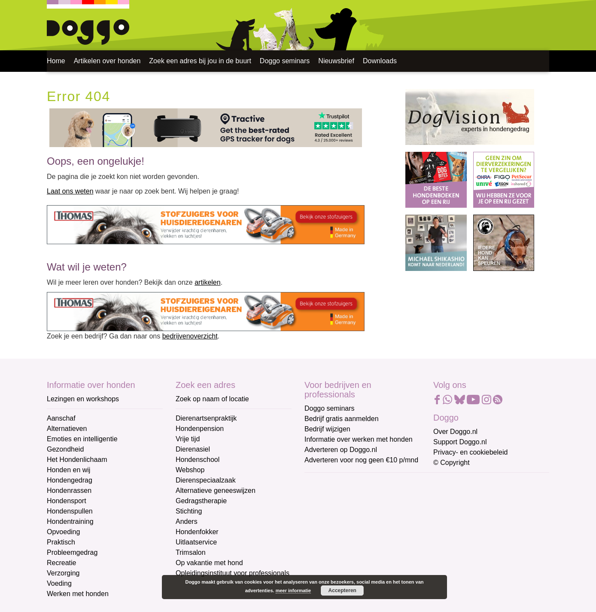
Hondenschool (197, 459)
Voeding (59, 583)
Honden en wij (68, 470)
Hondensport (66, 500)
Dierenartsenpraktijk (206, 418)
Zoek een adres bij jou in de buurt (200, 61)
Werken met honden (78, 593)
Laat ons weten (70, 191)
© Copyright (451, 462)
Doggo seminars (285, 61)
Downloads (380, 61)
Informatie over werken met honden (358, 439)
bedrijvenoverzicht (190, 336)
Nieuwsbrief (336, 61)
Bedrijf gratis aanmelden (341, 418)
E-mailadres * (326, 483)
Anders (187, 521)
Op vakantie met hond (209, 562)
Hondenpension (200, 428)
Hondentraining (70, 521)
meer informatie (293, 590)
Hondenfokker (197, 531)
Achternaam (323, 540)
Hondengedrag (69, 480)
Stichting (189, 511)
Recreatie (61, 562)
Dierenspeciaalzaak (206, 480)
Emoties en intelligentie (82, 439)
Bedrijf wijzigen (327, 429)
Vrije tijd (188, 439)
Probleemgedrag (72, 552)
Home (56, 61)
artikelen (207, 282)
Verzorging (63, 573)
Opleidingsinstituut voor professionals (232, 573)
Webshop (190, 470)
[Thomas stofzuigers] (206, 225)
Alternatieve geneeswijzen (215, 490)
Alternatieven (67, 428)
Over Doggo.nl (455, 431)
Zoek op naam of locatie (212, 399)
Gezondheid (65, 449)
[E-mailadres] (365, 496)
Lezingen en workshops (83, 399)
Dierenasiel (193, 449)
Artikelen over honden (107, 61)
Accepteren (342, 590)
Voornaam (321, 511)
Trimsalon (191, 552)
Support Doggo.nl (460, 442)
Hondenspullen (70, 511)
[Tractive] (205, 127)
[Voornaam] (365, 524)
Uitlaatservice (196, 542)
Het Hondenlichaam (77, 459)
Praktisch (61, 542)
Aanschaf (61, 418)
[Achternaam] (365, 553)
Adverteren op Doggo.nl (340, 449)
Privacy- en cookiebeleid (470, 452)
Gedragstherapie (201, 500)
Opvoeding (63, 531)
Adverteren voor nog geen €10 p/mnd (361, 460)
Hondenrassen (69, 490)
